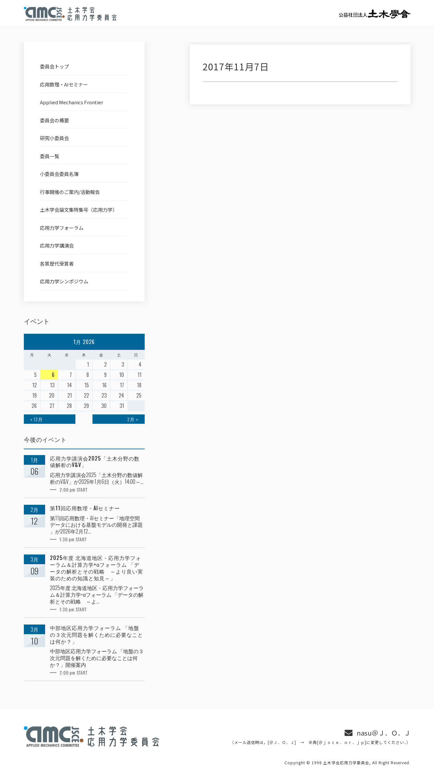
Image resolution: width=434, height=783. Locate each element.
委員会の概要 (54, 120)
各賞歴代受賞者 (57, 263)
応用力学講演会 (57, 245)
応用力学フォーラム (61, 227)
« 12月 (36, 419)
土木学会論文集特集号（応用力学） (78, 209)
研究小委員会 (54, 138)
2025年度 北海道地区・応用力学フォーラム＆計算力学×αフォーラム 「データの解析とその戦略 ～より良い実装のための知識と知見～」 (96, 567)
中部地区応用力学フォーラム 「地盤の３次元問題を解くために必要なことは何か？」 (96, 635)
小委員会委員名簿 (59, 173)
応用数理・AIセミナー (64, 84)
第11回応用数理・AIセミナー (85, 508)
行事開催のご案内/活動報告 (70, 191)
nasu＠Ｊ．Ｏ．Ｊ (383, 732)
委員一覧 (49, 156)
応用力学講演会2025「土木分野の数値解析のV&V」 (95, 462)
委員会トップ (54, 66)
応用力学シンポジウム (64, 281)
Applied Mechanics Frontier (71, 102)
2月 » (132, 419)
